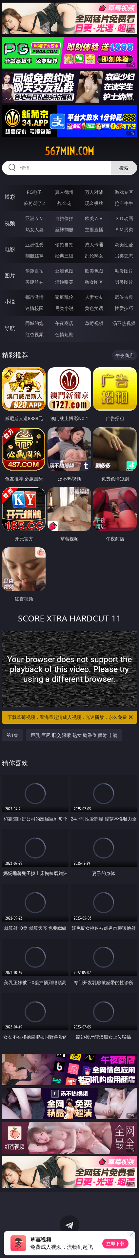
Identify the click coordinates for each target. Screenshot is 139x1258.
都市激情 (34, 297)
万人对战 (94, 192)
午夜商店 (64, 323)
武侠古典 (124, 297)
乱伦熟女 (94, 256)
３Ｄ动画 (124, 218)
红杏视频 (34, 334)
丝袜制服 (64, 229)
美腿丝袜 (34, 282)
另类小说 (64, 308)
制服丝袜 (34, 256)
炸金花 (64, 203)
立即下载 (115, 1243)
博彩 (10, 196)
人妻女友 (94, 297)
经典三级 (64, 256)
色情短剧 (64, 334)
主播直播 (94, 229)
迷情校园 (34, 308)
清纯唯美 (64, 282)
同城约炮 (34, 323)
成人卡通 (94, 244)
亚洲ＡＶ (34, 218)
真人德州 (64, 192)
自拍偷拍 (64, 218)
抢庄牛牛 (124, 203)
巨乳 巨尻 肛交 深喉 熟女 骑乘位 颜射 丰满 (74, 735)
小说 (10, 301)
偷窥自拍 (34, 271)
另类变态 (124, 256)
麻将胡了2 (34, 203)
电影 (10, 249)
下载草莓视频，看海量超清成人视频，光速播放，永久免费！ (71, 717)
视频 (10, 223)
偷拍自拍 (64, 244)
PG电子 (34, 192)
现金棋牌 (94, 203)
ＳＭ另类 (124, 229)
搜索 (124, 168)
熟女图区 (94, 282)
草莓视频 (94, 323)
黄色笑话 (94, 308)
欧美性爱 (124, 244)
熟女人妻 (34, 229)
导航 (10, 328)
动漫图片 (124, 271)
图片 (10, 275)
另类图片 (124, 282)
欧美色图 (94, 271)
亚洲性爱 (34, 244)
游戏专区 (124, 192)
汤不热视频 (123, 323)
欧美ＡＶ (94, 218)
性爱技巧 (124, 308)
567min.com (69, 151)
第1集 (12, 735)
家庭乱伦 (64, 297)
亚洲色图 (64, 271)
